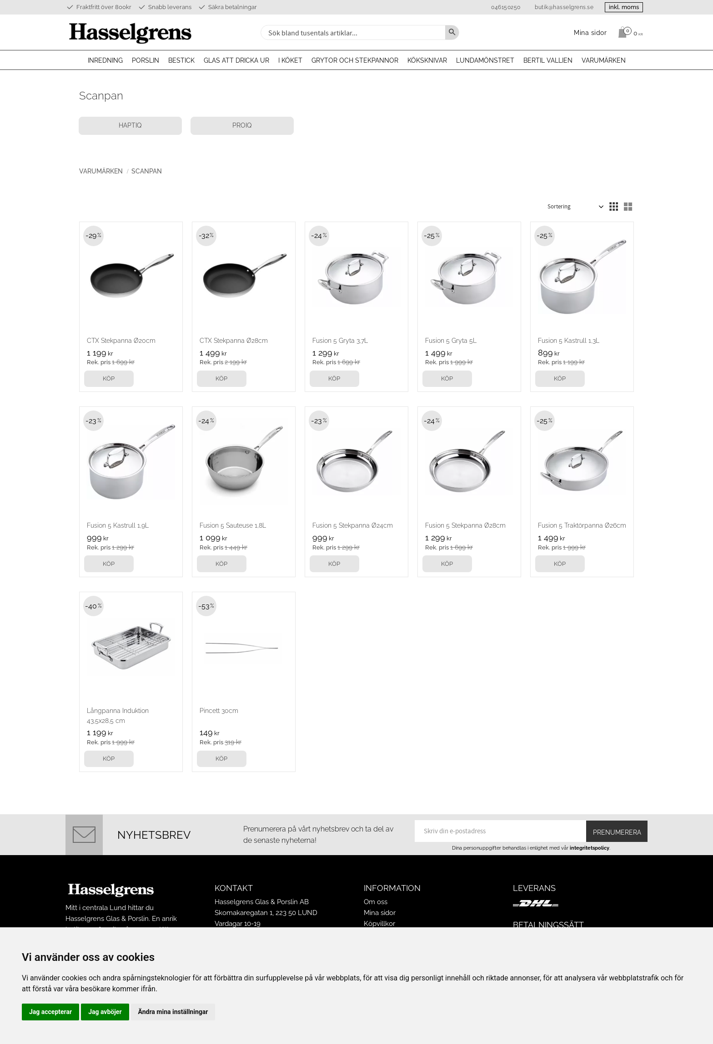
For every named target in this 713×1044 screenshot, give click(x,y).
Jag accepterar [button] (50, 1011)
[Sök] (452, 32)
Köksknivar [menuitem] (427, 60)
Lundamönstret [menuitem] (485, 60)
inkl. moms (621, 7)
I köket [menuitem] (290, 60)
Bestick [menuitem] (181, 60)
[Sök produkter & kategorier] (352, 32)
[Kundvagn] (628, 32)
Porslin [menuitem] (145, 60)
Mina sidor (380, 913)
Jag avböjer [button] (104, 1011)
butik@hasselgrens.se (558, 7)
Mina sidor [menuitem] (590, 32)
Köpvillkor (379, 924)
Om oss (375, 902)
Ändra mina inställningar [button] (173, 1011)
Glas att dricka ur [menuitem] (236, 60)
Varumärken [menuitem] (604, 60)
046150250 (500, 7)
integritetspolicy (589, 848)
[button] (613, 207)
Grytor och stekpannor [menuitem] (354, 60)
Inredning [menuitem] (105, 60)
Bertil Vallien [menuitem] (547, 60)
